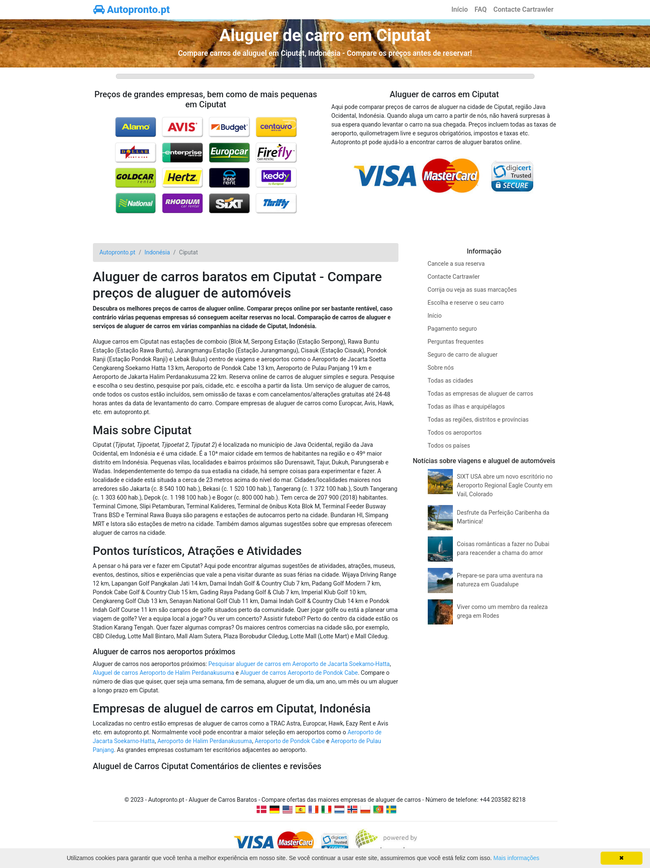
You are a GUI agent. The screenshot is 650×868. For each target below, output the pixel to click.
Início (459, 9)
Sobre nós (441, 367)
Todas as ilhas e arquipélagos (466, 406)
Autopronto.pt (131, 10)
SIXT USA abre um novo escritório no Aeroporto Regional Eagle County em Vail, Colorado (505, 485)
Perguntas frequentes (456, 341)
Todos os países (449, 445)
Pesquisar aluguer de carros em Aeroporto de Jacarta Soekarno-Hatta (299, 664)
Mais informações (516, 858)
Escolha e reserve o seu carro (466, 302)
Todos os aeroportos (455, 432)
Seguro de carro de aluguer (463, 354)
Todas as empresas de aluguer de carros (480, 393)
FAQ (481, 9)
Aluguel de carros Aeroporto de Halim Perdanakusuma (163, 672)
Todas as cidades (450, 380)
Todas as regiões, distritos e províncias (478, 419)
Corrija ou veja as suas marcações (472, 289)
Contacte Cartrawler (523, 9)
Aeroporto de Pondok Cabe (289, 741)
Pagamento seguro (452, 328)
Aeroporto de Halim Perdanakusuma (204, 741)
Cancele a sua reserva (456, 263)
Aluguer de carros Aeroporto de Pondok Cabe (299, 672)
